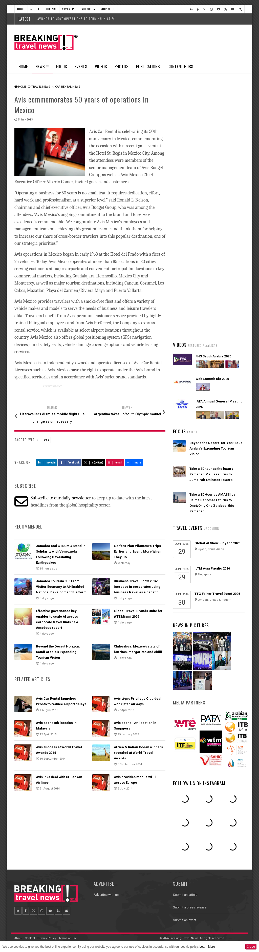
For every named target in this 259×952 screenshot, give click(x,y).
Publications (148, 66)
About (34, 9)
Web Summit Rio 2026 (212, 379)
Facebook (70, 462)
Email (114, 462)
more (133, 462)
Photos (121, 66)
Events (81, 66)
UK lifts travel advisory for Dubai (215, 294)
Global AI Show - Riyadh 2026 (217, 543)
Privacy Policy (46, 938)
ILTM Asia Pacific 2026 (212, 568)
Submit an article (185, 895)
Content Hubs (180, 66)
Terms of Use (68, 938)
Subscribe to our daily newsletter (61, 498)
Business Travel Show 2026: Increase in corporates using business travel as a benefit (137, 586)
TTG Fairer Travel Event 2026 (217, 594)
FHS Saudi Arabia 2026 (213, 356)
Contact (51, 9)
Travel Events (188, 527)
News (42, 68)
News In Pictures (191, 625)
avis (46, 439)
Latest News (190, 191)
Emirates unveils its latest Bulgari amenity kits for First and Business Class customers (216, 245)
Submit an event (184, 920)
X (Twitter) (93, 462)
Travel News (40, 86)
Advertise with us (106, 895)
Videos (101, 66)
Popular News (226, 191)
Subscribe (108, 9)
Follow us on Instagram (199, 783)
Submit (88, 9)
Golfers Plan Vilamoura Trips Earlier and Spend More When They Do (137, 551)
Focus (61, 66)
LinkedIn (47, 462)
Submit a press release (189, 907)
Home (21, 9)
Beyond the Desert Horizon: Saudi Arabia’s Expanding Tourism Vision (58, 651)
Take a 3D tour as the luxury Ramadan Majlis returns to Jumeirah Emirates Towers (211, 474)
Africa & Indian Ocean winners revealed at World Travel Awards (138, 752)
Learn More (207, 946)
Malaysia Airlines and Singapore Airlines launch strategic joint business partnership (215, 318)
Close (251, 946)
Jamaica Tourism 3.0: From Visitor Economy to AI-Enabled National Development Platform (61, 586)
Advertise (69, 9)
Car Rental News (67, 86)
